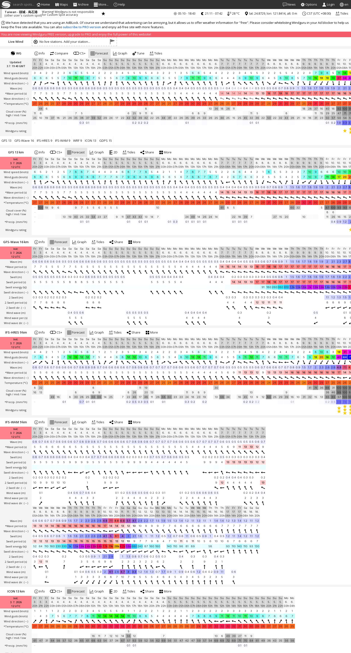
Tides (342, 13)
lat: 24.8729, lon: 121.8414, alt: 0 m (270, 13)
